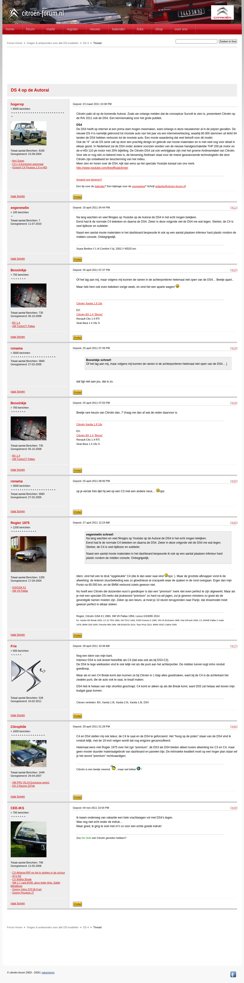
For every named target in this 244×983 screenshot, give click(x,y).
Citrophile (18, 727)
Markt (50, 29)
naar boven (18, 196)
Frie (14, 646)
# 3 (234, 348)
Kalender (118, 29)
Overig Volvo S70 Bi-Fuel (26, 889)
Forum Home (14, 43)
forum (30, 29)
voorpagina (138, 186)
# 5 (234, 481)
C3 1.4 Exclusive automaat (27, 164)
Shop (159, 29)
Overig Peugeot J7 (23, 892)
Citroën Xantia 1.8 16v (89, 303)
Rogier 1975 (20, 523)
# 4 (234, 402)
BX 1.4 (16, 322)
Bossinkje (18, 270)
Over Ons (181, 29)
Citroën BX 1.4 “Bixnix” (89, 314)
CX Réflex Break (21, 879)
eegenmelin (20, 208)
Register (72, 29)
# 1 (234, 207)
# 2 (234, 269)
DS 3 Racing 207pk (23, 785)
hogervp (17, 104)
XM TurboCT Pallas (23, 326)
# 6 (234, 522)
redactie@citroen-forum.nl (170, 186)
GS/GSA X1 (19, 587)
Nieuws (95, 29)
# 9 (234, 807)
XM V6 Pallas (20, 590)
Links (140, 29)
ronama (17, 348)
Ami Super (18, 160)
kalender (100, 186)
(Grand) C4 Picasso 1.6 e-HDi (29, 167)
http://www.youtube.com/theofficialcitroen (102, 167)
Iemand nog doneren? (89, 179)
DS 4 (86, 43)
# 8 (234, 726)
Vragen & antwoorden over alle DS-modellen (52, 43)
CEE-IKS (17, 808)
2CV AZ (16, 875)
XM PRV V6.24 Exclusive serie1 (30, 782)
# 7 (234, 645)
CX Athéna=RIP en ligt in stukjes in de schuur (38, 872)
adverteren (48, 972)
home (10, 29)
